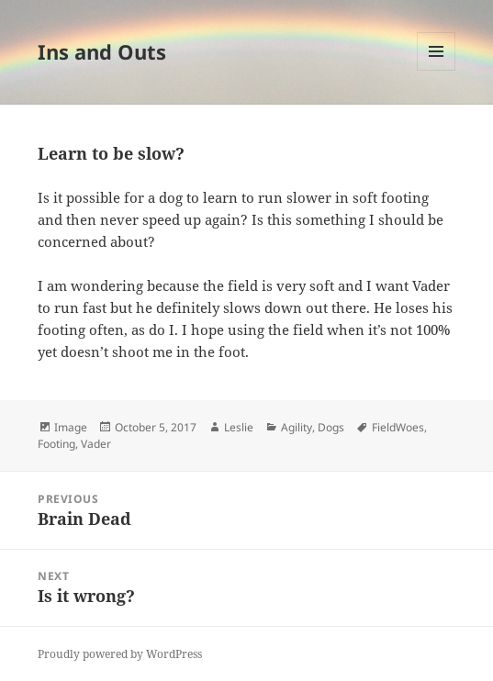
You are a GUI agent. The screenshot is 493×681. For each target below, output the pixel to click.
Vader (96, 444)
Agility (296, 427)
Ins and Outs (102, 51)
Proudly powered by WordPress (120, 654)
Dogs (331, 427)
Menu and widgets (436, 70)
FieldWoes (398, 427)
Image (70, 427)
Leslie (238, 427)
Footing (56, 444)
